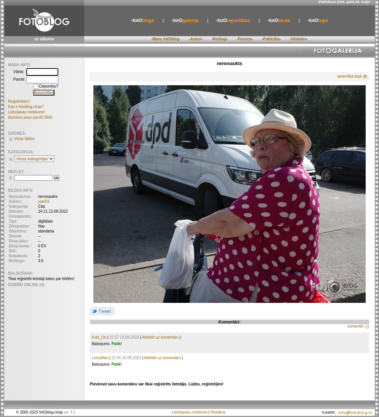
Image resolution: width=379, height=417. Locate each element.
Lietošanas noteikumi (190, 412)
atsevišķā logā (349, 76)
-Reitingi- (219, 39)
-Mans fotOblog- (166, 39)
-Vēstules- (298, 39)
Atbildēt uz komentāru (160, 337)
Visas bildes (24, 139)
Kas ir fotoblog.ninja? (25, 107)
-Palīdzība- (271, 39)
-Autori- (196, 39)
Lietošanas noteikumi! (26, 112)
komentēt (355, 326)
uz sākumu (44, 39)
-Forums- (245, 39)
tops (317, 20)
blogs (142, 20)
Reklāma (218, 412)
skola (278, 20)
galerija (184, 20)
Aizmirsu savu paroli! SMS (30, 117)
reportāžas (233, 20)
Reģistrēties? (19, 101)
